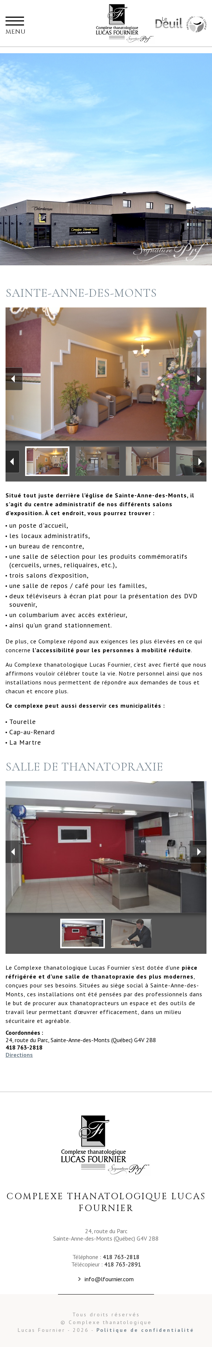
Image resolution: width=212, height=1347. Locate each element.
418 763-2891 (122, 1264)
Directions (19, 1054)
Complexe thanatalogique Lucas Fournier (125, 23)
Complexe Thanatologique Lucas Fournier (106, 1145)
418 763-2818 (121, 1257)
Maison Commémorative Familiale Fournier (195, 25)
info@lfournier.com (109, 1279)
